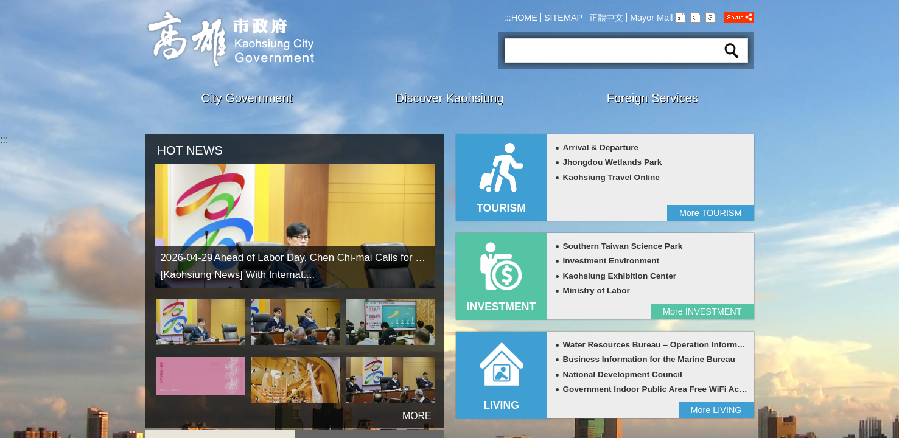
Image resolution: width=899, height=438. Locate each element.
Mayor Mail (651, 18)
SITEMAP (563, 18)
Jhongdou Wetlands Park (612, 162)
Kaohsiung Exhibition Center (620, 275)
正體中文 (606, 18)
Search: (520, 34)
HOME (524, 18)
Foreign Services (652, 98)
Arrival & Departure (601, 147)
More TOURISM (710, 213)
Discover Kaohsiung (450, 98)
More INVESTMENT (702, 311)
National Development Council (622, 374)
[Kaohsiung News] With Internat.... (238, 274)
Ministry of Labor (596, 290)
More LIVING (716, 410)
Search (731, 50)
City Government (246, 98)
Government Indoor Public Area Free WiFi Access (660, 389)
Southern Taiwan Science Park (623, 246)
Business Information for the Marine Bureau (649, 359)
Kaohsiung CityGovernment (229, 39)
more (400, 410)
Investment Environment (611, 260)
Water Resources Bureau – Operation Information (660, 344)
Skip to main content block (6, 6)
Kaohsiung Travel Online (611, 177)
